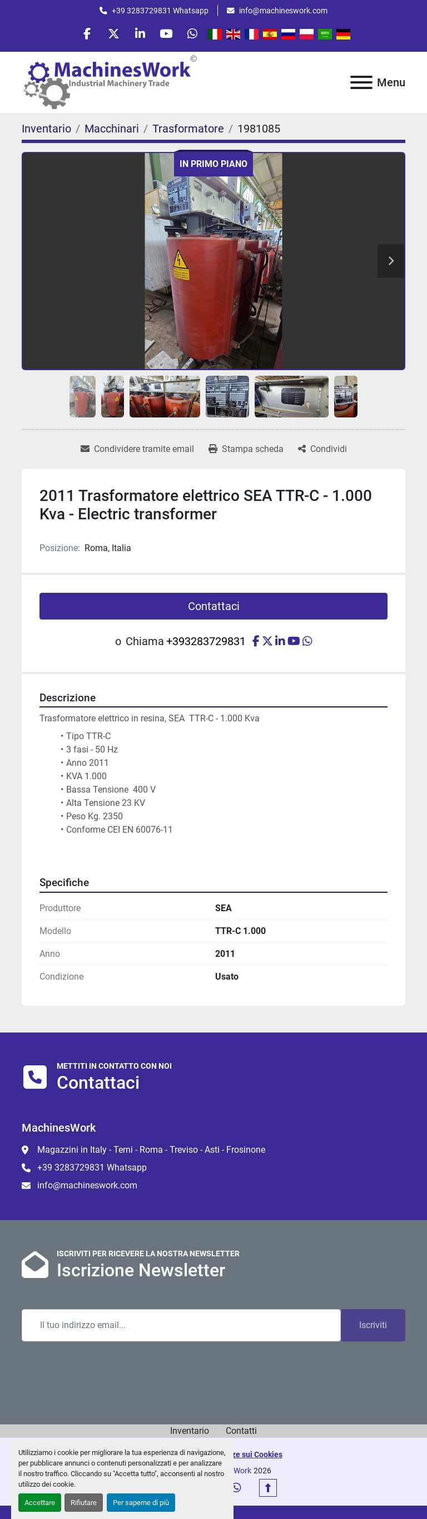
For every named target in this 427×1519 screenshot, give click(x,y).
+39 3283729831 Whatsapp (160, 10)
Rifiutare (84, 1502)
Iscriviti (373, 1326)
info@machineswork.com (283, 10)
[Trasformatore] (188, 130)
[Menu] (361, 84)
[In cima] (268, 1489)
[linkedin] (140, 34)
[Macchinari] (112, 130)
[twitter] (112, 34)
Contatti (241, 1432)
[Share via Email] (137, 451)
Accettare (39, 1502)
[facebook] (83, 34)
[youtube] (168, 34)
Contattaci (214, 608)
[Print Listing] (246, 451)
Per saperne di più (141, 1502)
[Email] (181, 1327)
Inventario (189, 1432)
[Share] (322, 451)
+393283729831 (206, 643)
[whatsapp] (197, 34)
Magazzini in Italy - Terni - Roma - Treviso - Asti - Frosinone (151, 1152)
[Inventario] (46, 130)
